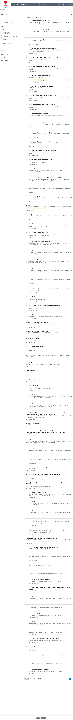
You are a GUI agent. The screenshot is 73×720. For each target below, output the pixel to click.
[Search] (35, 14)
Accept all (38, 717)
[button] (12, 18)
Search (3, 9)
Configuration (32, 717)
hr (70, 3)
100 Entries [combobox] (26, 678)
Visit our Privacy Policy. (23, 717)
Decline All (43, 717)
